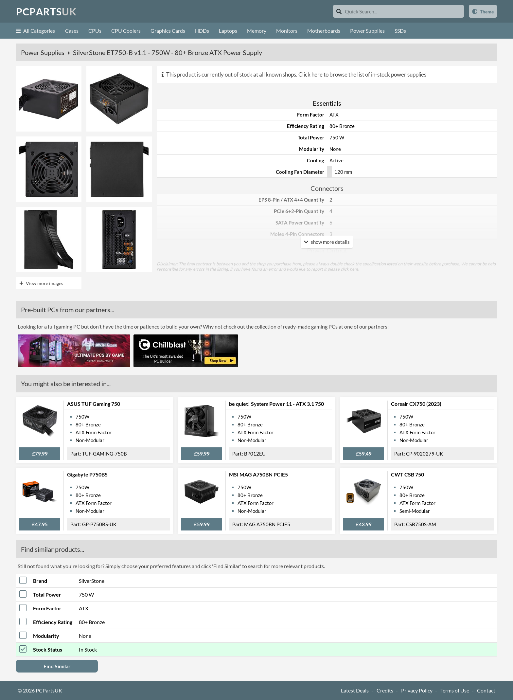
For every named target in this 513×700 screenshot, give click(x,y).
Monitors (286, 30)
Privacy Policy (417, 690)
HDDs (202, 30)
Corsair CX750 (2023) (416, 404)
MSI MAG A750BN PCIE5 (258, 474)
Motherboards (323, 30)
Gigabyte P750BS (87, 474)
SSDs (400, 30)
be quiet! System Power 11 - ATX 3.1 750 (276, 404)
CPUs (94, 30)
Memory (256, 30)
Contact (486, 690)
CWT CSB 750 (407, 474)
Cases (72, 30)
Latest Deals (355, 690)
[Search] (339, 11)
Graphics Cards (167, 30)
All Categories (35, 30)
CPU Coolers (126, 30)
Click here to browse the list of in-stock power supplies (362, 74)
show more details (327, 242)
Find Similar (57, 666)
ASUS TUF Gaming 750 (93, 404)
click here (349, 269)
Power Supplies (367, 30)
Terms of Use (454, 690)
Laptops (228, 30)
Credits (385, 690)
